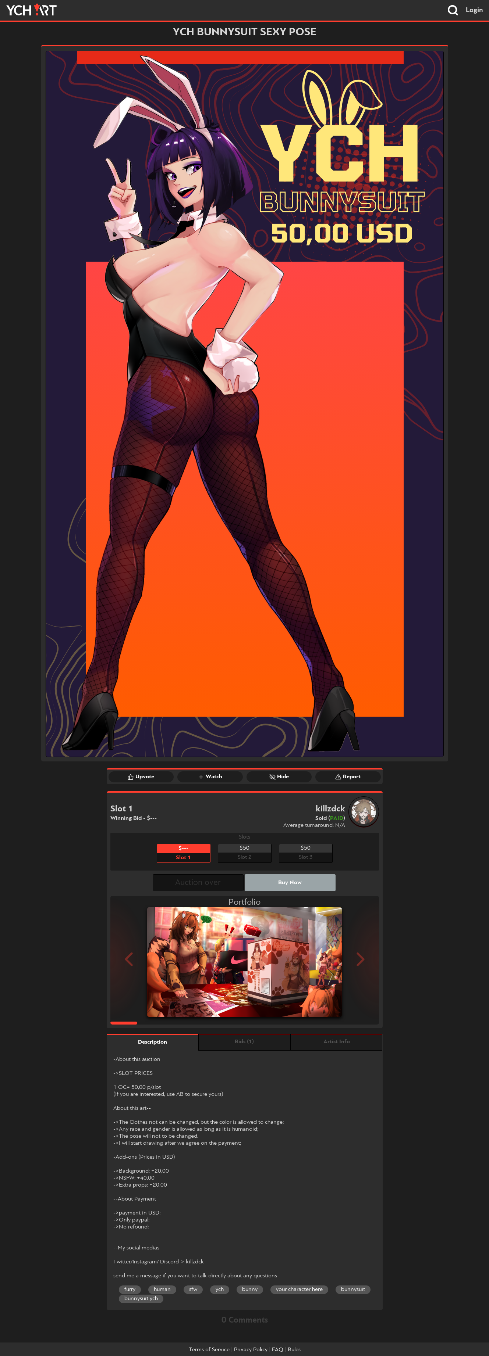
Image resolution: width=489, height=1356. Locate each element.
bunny (250, 1289)
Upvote (141, 777)
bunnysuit (353, 1289)
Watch (210, 777)
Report (348, 777)
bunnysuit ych (141, 1299)
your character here (299, 1289)
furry (129, 1289)
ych (220, 1289)
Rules (294, 1350)
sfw (193, 1289)
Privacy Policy (250, 1350)
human (162, 1289)
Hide (279, 777)
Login (474, 10)
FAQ (277, 1350)
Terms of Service (209, 1350)
